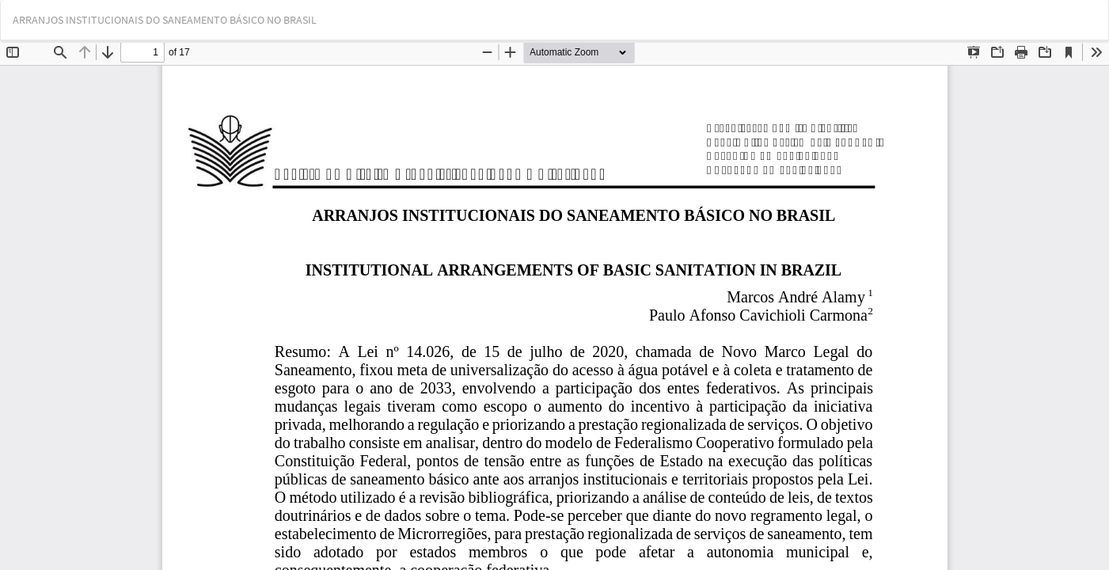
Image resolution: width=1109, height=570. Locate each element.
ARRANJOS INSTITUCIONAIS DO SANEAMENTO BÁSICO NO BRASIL (165, 20)
